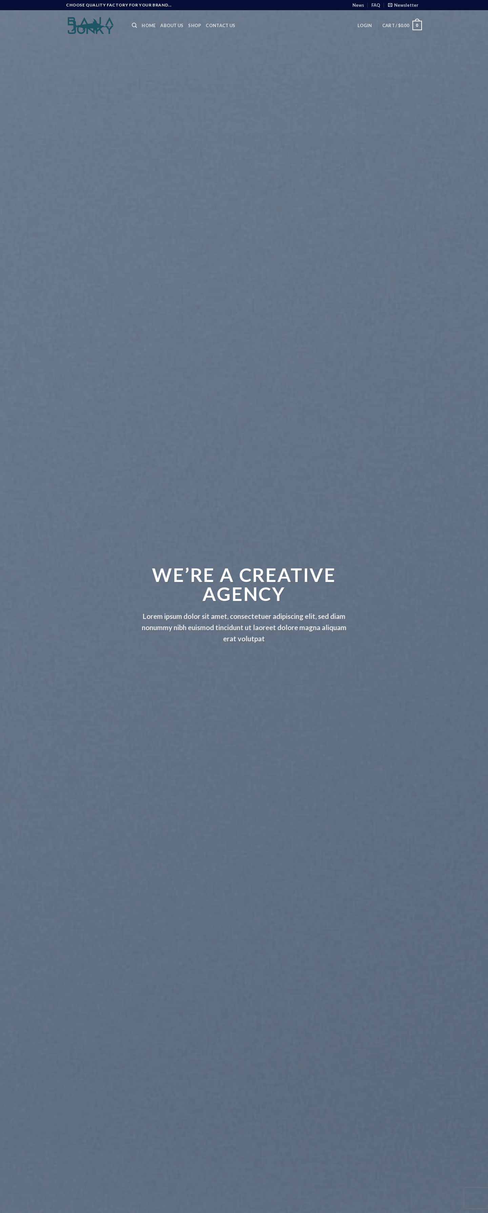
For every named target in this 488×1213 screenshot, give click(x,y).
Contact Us (220, 25)
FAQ (375, 5)
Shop (194, 25)
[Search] (134, 25)
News (358, 5)
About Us (171, 25)
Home (149, 25)
